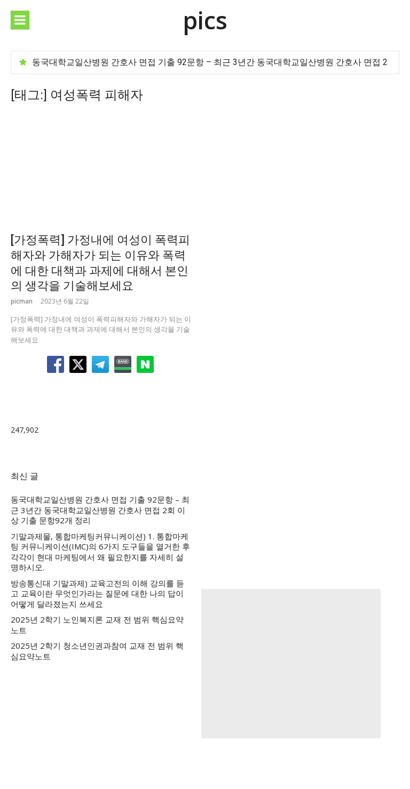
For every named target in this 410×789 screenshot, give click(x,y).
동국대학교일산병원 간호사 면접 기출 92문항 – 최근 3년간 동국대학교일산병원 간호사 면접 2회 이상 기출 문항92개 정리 (100, 510)
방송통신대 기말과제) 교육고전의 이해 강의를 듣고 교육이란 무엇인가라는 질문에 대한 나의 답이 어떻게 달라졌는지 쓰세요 (97, 593)
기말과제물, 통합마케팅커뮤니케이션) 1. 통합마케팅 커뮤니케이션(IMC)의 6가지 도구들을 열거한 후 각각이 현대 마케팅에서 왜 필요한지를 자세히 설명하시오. (100, 552)
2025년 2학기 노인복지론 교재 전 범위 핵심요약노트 (97, 625)
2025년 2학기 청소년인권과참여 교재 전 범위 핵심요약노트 (97, 651)
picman (22, 301)
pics (205, 20)
